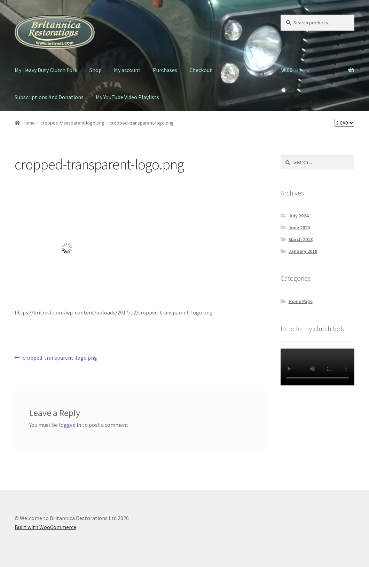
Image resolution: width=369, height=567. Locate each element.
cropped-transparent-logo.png (72, 123)
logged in (70, 424)
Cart (229, 69)
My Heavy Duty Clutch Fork (46, 69)
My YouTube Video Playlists (127, 97)
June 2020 (299, 227)
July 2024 (298, 216)
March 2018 (301, 239)
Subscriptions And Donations (49, 97)
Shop (95, 69)
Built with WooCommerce (45, 527)
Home (29, 123)
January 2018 (303, 251)
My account (127, 69)
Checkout (200, 69)
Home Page (301, 301)
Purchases (165, 69)
